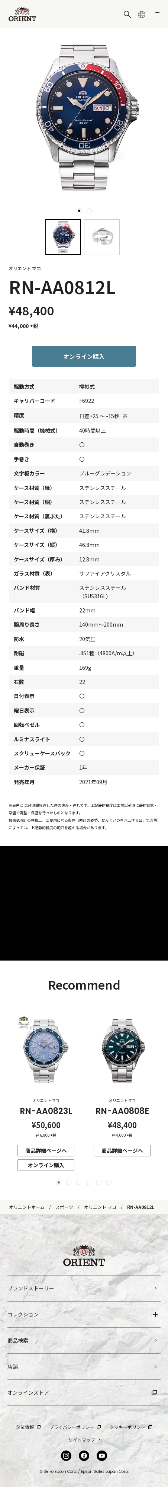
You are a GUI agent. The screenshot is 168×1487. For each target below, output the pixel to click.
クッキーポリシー (131, 1427)
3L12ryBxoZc (84, 903)
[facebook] (84, 1456)
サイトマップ (84, 1439)
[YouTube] (102, 1456)
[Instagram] (66, 1456)
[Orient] (22, 14)
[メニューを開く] (155, 14)
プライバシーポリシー (75, 1427)
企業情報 (28, 1427)
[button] (58, 1182)
